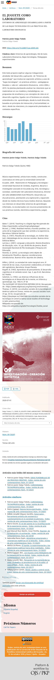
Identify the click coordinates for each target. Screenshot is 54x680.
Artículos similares (11, 497)
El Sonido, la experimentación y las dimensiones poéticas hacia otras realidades (28, 546)
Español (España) (11, 609)
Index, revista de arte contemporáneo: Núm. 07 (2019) (26, 481)
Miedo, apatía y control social (37, 570)
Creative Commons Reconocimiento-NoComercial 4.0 (29, 460)
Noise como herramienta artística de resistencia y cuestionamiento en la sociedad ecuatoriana (25, 516)
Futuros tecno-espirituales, (31, 509)
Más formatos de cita (12, 423)
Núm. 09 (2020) (24, 8)
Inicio (4, 8)
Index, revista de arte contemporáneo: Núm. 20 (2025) (29, 572)
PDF (7, 389)
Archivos (12, 8)
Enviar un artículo (27, 594)
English (7, 613)
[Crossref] (27, 643)
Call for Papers (10, 627)
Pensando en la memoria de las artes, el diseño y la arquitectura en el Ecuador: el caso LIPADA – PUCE (28, 562)
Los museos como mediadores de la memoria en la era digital (29, 554)
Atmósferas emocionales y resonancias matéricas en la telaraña (27, 539)
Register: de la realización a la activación (28, 532)
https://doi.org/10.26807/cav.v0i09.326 (22, 48)
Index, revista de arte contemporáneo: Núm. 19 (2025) (25, 488)
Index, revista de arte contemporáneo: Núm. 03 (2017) (28, 556)
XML (16, 389)
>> (15, 577)
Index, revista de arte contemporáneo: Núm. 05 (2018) (28, 534)
